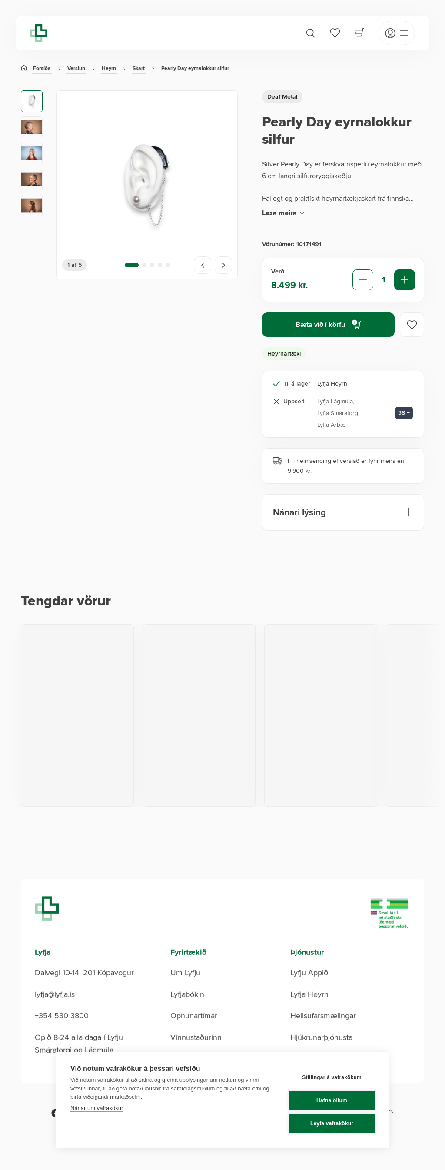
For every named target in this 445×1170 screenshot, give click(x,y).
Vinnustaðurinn (196, 1051)
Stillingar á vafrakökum (332, 1077)
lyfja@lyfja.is (55, 1008)
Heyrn (109, 68)
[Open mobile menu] (397, 33)
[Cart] (359, 32)
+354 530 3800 (62, 1030)
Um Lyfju (185, 987)
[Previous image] (202, 265)
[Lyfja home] (38, 33)
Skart (139, 68)
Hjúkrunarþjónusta (321, 1051)
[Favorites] (335, 32)
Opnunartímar (193, 1030)
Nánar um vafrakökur (96, 1108)
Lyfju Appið (309, 987)
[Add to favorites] (412, 324)
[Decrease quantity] (362, 279)
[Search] (311, 33)
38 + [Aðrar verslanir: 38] (404, 412)
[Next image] (223, 265)
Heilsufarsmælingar (323, 1030)
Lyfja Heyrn (309, 1008)
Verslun (76, 68)
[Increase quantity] (404, 279)
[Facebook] (55, 1127)
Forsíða (42, 68)
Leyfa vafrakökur (331, 1123)
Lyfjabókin (187, 1008)
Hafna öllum (331, 1100)
